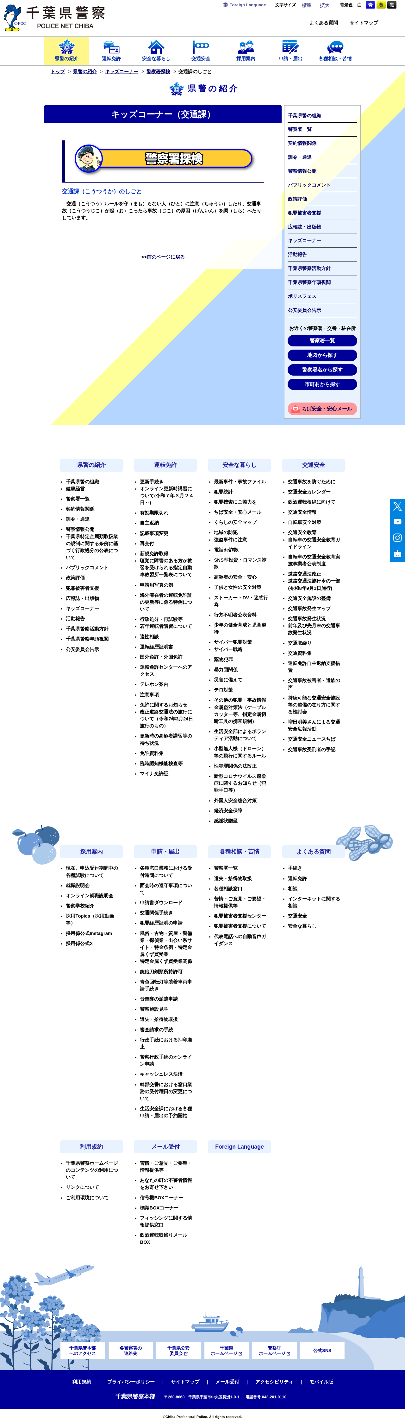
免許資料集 (152, 753)
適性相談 (149, 636)
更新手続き (152, 481)
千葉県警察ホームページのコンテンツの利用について (92, 1170)
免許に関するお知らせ (163, 704)
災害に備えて (228, 679)
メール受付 (165, 1147)
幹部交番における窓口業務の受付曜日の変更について (166, 1091)
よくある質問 (323, 23)
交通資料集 (300, 653)
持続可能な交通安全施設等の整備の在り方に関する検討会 (314, 704)
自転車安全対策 (304, 522)
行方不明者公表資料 (235, 614)
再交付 (147, 543)
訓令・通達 (300, 157)
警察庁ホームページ (274, 1350)
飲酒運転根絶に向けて (311, 502)
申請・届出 (290, 49)
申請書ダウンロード (161, 902)
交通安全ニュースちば (311, 739)
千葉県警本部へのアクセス (82, 1350)
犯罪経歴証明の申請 (161, 922)
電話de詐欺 (226, 549)
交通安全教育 (302, 532)
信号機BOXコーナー (161, 1197)
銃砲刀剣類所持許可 (161, 971)
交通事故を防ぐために (311, 481)
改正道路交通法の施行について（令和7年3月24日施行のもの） (166, 718)
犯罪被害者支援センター (240, 916)
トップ (58, 71)
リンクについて (82, 1187)
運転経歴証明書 (156, 646)
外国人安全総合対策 (235, 800)
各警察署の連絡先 (131, 1350)
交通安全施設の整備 (309, 598)
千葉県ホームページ (226, 1350)
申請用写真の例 (156, 585)
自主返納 (149, 523)
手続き (295, 868)
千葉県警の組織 (304, 115)
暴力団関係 (226, 669)
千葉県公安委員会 (178, 1350)
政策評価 (297, 199)
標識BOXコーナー (159, 1207)
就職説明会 (78, 885)
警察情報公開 (302, 171)
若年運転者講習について (166, 626)
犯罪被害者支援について (240, 926)
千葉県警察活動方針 (309, 268)
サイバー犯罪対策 (233, 642)
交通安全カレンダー (309, 491)
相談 (292, 888)
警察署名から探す (322, 369)
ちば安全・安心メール (327, 408)
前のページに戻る (166, 257)
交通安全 (201, 49)
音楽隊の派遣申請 (159, 999)
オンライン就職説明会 (89, 895)
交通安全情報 (302, 512)
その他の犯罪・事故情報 (240, 700)
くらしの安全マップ (235, 522)
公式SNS (322, 1350)
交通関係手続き (156, 912)
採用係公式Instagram (89, 933)
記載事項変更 (154, 533)
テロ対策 (223, 690)
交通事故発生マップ (309, 608)
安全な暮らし (156, 49)
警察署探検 (158, 71)
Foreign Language (239, 1147)
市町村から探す (322, 384)
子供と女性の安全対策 (237, 587)
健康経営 (75, 488)
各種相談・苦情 (335, 49)
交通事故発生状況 (307, 618)
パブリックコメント (309, 185)
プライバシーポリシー (131, 1381)
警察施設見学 (154, 1009)
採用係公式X (79, 943)
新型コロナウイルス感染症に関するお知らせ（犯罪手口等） (240, 783)
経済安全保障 (228, 810)
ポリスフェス (302, 296)
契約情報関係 (302, 143)
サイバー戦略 (228, 649)
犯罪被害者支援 (304, 213)
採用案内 (245, 49)
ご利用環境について (87, 1197)
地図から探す (322, 355)
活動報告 (297, 254)
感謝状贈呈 (226, 820)
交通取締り (300, 643)
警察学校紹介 (80, 905)
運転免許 (111, 49)
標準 (306, 5)
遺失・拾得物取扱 (159, 1019)
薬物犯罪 (223, 659)
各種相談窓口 (228, 888)
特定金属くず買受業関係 (166, 961)
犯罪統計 (223, 491)
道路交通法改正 (304, 574)
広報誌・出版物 (304, 226)
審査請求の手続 (156, 1029)
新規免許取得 (154, 553)
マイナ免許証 (154, 773)
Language (247, 5)
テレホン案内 (154, 684)
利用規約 (91, 1147)
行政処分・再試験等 (161, 619)
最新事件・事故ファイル (240, 481)
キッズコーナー (121, 71)
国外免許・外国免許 (161, 657)
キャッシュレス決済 (161, 1074)
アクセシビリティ (274, 1381)
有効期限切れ (154, 512)
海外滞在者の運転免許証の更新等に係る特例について (166, 602)
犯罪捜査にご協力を (235, 502)
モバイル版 (321, 1381)
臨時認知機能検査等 (161, 763)
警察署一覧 (300, 129)
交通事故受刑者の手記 (311, 749)
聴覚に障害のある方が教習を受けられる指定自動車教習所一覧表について (166, 567)
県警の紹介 (66, 49)
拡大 (324, 5)
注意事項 (149, 694)
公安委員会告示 (304, 310)
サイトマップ (364, 23)
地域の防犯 (226, 532)
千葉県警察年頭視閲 (309, 282)
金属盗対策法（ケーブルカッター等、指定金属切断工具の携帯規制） (240, 714)
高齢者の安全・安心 (235, 577)
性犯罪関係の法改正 (235, 766)
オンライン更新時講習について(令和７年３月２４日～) (167, 495)
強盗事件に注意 (230, 539)
